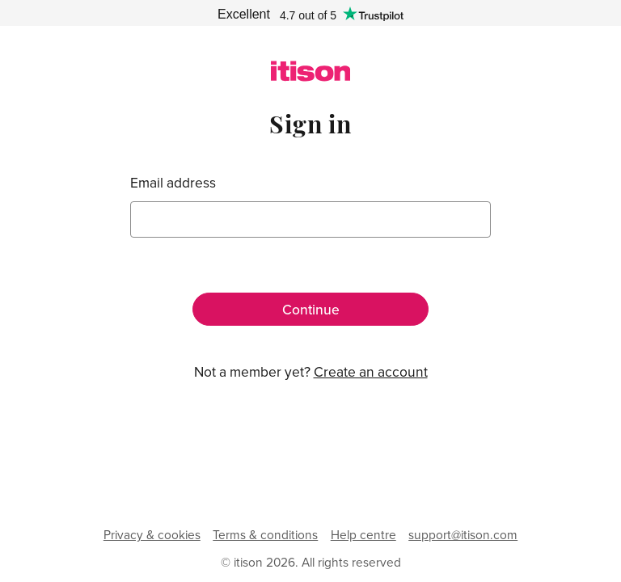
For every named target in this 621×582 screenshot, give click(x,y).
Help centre (363, 534)
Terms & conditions (265, 534)
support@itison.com (463, 534)
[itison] (311, 76)
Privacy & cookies (152, 534)
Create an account (371, 371)
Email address (173, 182)
